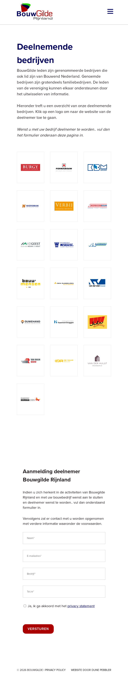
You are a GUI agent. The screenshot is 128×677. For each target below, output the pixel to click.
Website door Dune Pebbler (91, 670)
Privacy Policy (55, 670)
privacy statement (81, 606)
